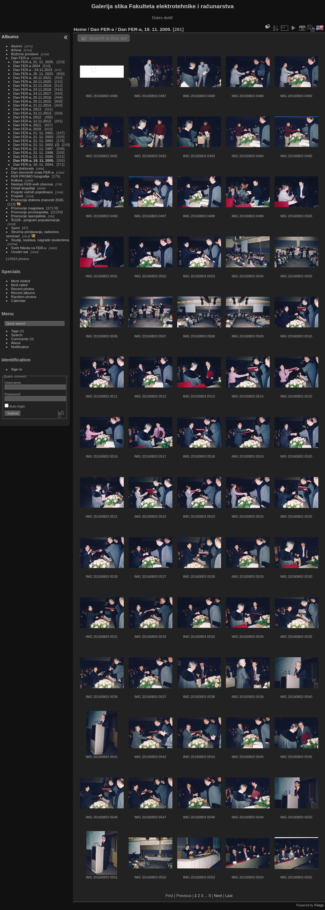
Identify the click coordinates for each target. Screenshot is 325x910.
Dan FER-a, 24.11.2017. (32, 93)
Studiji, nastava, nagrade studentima (40, 240)
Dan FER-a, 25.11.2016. (32, 97)
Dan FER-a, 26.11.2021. (32, 77)
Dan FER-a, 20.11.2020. (32, 81)
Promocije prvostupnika (29, 212)
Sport (15, 228)
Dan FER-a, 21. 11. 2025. (33, 62)
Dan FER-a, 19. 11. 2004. (33, 164)
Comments (20, 339)
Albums (10, 36)
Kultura (16, 180)
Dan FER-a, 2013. (27, 109)
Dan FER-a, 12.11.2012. (32, 121)
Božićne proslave (25, 54)
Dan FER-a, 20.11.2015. (32, 101)
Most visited (20, 281)
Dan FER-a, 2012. (27, 117)
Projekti (17, 196)
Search (16, 335)
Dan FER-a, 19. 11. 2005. (33, 160)
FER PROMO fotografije (30, 176)
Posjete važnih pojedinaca (32, 192)
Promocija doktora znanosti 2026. (37, 200)
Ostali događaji (23, 188)
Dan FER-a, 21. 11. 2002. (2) (36, 145)
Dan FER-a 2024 (26, 66)
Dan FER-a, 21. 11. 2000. (33, 156)
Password (12, 394)
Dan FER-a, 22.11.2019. (32, 85)
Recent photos (22, 289)
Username (13, 382)
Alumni (16, 46)
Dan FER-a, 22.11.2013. (32, 113)
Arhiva (16, 50)
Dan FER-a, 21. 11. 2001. (33, 133)
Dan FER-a (20, 58)
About (16, 343)
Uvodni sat (19, 252)
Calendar (18, 301)
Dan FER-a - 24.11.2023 (32, 70)
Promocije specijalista (28, 216)
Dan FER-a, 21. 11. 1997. (33, 149)
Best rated (19, 285)
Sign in (16, 369)
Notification (20, 347)
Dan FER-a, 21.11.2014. (32, 105)
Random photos (23, 297)
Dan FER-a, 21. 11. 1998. (33, 152)
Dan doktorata (22, 168)
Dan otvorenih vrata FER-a (32, 172)
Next (218, 895)
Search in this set (108, 38)
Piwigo (319, 905)
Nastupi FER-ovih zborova (32, 184)
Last (228, 895)
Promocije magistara (27, 208)
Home (80, 29)
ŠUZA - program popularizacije (35, 220)
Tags (15, 331)
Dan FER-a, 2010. (27, 129)
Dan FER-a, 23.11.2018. (32, 89)
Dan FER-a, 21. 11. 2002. (33, 141)
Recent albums (23, 293)
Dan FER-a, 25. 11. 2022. (33, 74)
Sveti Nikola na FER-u (29, 248)
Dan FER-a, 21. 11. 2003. (33, 137)
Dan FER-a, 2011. (27, 125)
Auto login (15, 406)
